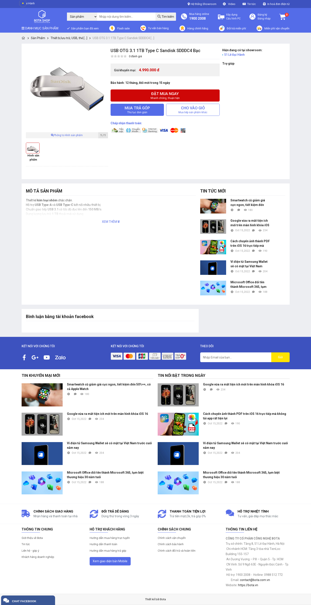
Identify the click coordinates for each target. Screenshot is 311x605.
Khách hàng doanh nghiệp (38, 557)
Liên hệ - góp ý (30, 550)
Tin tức (251, 4)
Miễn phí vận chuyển (276, 28)
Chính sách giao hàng (53, 511)
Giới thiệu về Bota (32, 538)
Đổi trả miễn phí (236, 28)
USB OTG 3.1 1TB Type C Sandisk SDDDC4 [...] (123, 38)
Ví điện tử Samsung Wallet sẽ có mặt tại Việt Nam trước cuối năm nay (249, 264)
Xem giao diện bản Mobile (110, 561)
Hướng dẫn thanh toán (103, 544)
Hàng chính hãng (197, 28)
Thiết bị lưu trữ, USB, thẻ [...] (69, 38)
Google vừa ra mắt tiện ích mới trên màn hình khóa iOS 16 (249, 223)
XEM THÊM (111, 221)
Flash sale (123, 28)
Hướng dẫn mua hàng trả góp (108, 550)
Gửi (280, 357)
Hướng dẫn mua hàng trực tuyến (110, 538)
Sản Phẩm (38, 38)
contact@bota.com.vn (255, 580)
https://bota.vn (248, 585)
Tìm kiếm (165, 16)
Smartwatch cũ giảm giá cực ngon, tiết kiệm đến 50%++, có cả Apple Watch (248, 203)
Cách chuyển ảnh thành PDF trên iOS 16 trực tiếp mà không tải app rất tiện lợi (250, 243)
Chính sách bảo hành (171, 544)
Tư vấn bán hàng (158, 28)
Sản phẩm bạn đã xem (84, 28)
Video (231, 4)
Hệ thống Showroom (202, 4)
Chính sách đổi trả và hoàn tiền (176, 550)
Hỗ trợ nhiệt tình (253, 511)
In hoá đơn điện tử (278, 4)
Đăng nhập (264, 18)
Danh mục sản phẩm (40, 28)
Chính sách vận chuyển (172, 538)
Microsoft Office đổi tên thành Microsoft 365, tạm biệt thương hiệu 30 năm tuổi (248, 284)
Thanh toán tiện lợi (187, 511)
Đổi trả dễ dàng (115, 511)
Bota (163, 599)
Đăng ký (262, 14)
